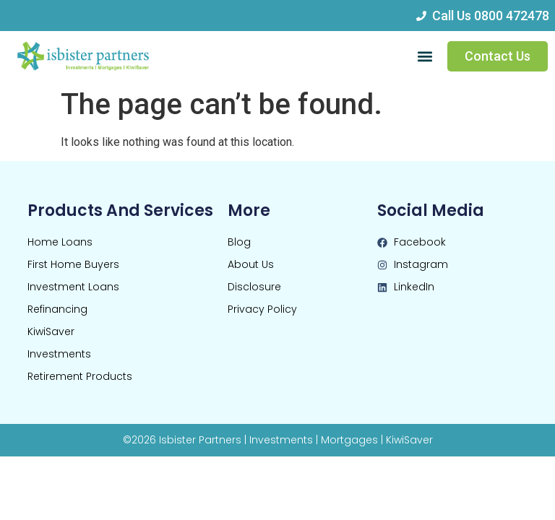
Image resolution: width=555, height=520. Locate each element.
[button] (424, 57)
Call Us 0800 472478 (490, 15)
